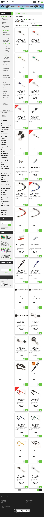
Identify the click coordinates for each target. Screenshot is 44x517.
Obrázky (16, 21)
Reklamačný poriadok (29, 500)
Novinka (40, 23)
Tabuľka (21, 21)
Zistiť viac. (6, 272)
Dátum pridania (30, 19)
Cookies (2, 507)
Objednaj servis (3, 501)
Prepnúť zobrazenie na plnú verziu (22, 512)
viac (10, 246)
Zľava (36, 23)
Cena (25, 19)
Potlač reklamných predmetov (6, 506)
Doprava (27, 501)
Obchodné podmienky (29, 502)
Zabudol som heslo (4, 227)
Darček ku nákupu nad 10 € (6, 248)
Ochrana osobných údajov (5, 496)
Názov (21, 19)
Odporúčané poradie (18, 20)
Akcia (33, 23)
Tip (30, 23)
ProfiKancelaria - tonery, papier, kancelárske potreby (5, 9)
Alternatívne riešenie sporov (30, 503)
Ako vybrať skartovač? (4, 503)
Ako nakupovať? (3, 497)
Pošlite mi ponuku (4, 502)
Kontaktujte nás (3, 500)
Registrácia (3, 228)
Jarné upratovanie (4, 235)
